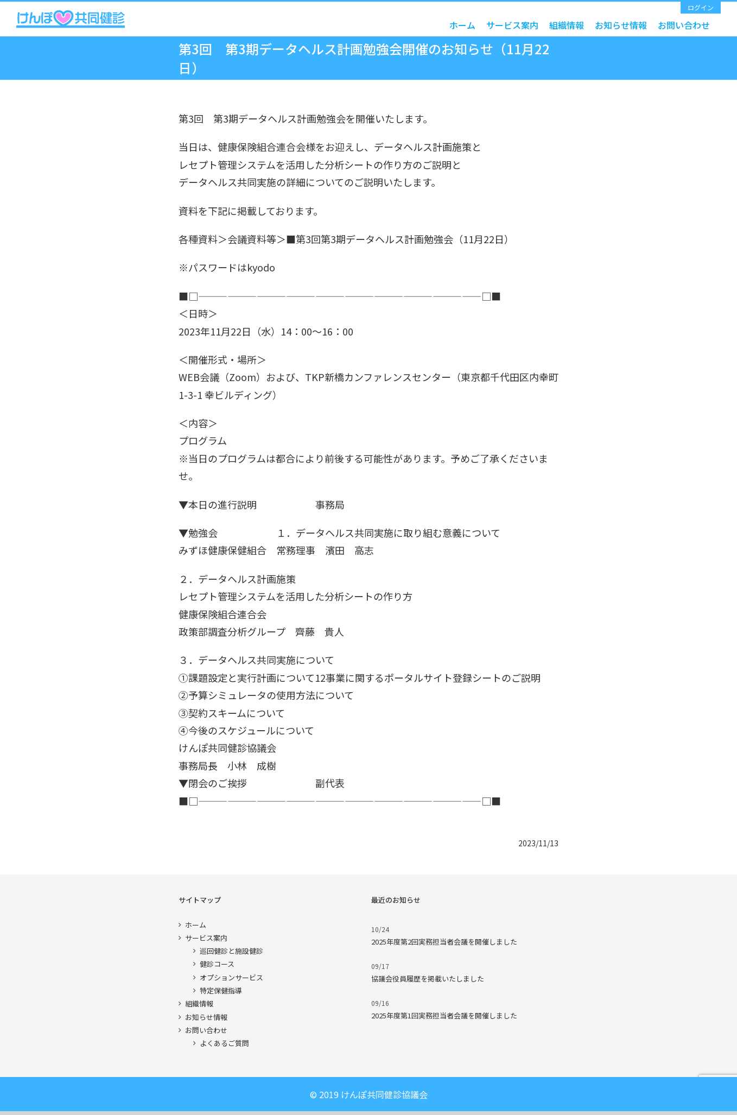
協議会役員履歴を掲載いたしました (427, 978)
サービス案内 (206, 938)
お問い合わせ (206, 1030)
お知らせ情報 (206, 1017)
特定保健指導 (221, 990)
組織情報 (199, 1003)
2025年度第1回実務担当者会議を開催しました (444, 1015)
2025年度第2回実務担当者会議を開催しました (444, 941)
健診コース (217, 964)
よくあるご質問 (224, 1043)
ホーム (195, 925)
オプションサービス (231, 977)
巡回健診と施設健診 (231, 951)
